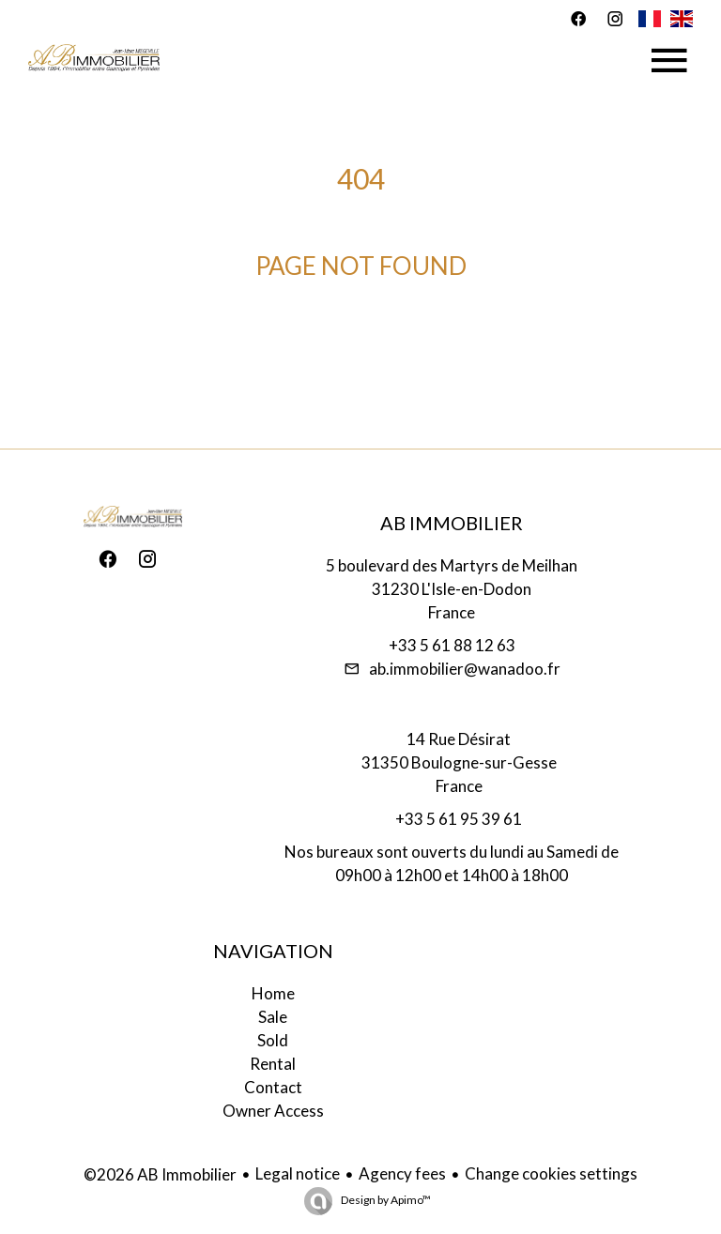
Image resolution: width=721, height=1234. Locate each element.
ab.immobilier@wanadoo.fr (464, 668)
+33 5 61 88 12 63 (452, 645)
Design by (385, 1200)
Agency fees (402, 1173)
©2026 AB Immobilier (160, 1174)
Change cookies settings (551, 1173)
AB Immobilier (451, 522)
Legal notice (297, 1173)
